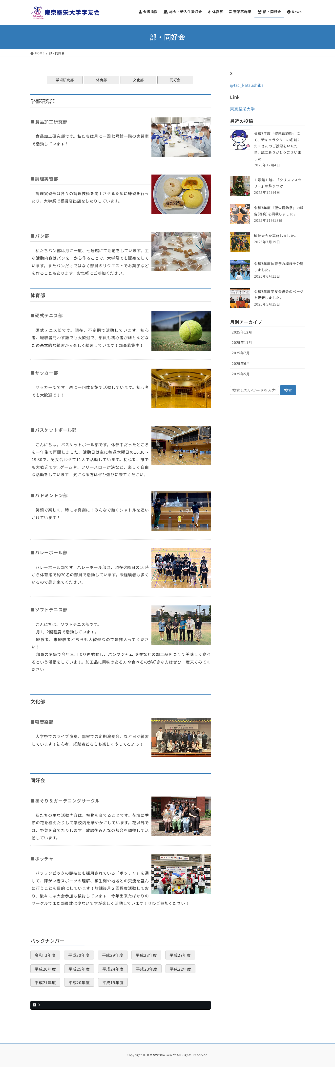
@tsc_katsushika (247, 85)
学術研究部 (65, 79)
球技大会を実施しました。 (276, 235)
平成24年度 (113, 969)
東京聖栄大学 (242, 109)
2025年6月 (241, 363)
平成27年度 (180, 955)
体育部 (101, 79)
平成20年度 (79, 982)
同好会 (175, 79)
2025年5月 (241, 373)
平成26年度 (45, 969)
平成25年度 (79, 969)
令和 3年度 (45, 955)
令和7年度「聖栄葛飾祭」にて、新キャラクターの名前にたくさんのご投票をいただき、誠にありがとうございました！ (277, 146)
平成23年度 (146, 969)
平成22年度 (180, 969)
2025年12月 (242, 332)
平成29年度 (113, 955)
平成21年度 (45, 982)
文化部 (138, 79)
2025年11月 (242, 342)
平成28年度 (146, 955)
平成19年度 (113, 982)
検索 (288, 390)
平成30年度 (79, 955)
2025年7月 (241, 352)
